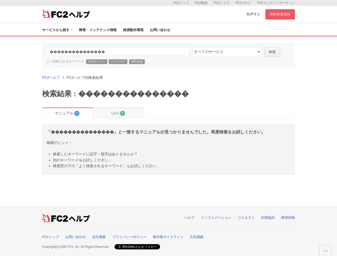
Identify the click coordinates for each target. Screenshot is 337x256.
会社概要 (99, 237)
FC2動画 (201, 3)
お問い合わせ (160, 30)
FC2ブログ (243, 3)
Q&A (118, 113)
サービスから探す (57, 30)
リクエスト (246, 218)
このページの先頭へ (325, 250)
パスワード (118, 61)
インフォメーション (216, 218)
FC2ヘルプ (51, 77)
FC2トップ (181, 3)
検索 (272, 52)
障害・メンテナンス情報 (98, 30)
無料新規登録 (280, 14)
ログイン (253, 14)
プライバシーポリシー (129, 237)
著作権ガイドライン (168, 237)
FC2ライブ (221, 3)
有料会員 (137, 61)
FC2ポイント (96, 61)
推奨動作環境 (133, 30)
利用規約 (268, 218)
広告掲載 (197, 237)
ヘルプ (189, 218)
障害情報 (288, 218)
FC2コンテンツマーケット (276, 3)
